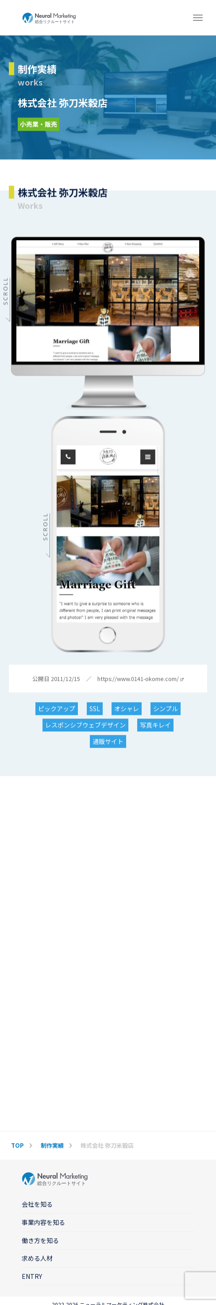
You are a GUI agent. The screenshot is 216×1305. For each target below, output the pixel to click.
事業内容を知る (43, 1222)
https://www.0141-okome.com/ (140, 679)
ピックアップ (56, 709)
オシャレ (126, 709)
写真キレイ (155, 725)
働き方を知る (40, 1240)
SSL (94, 709)
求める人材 (37, 1258)
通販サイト (108, 742)
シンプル (165, 709)
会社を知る (37, 1204)
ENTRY (32, 1276)
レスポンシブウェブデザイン (85, 725)
